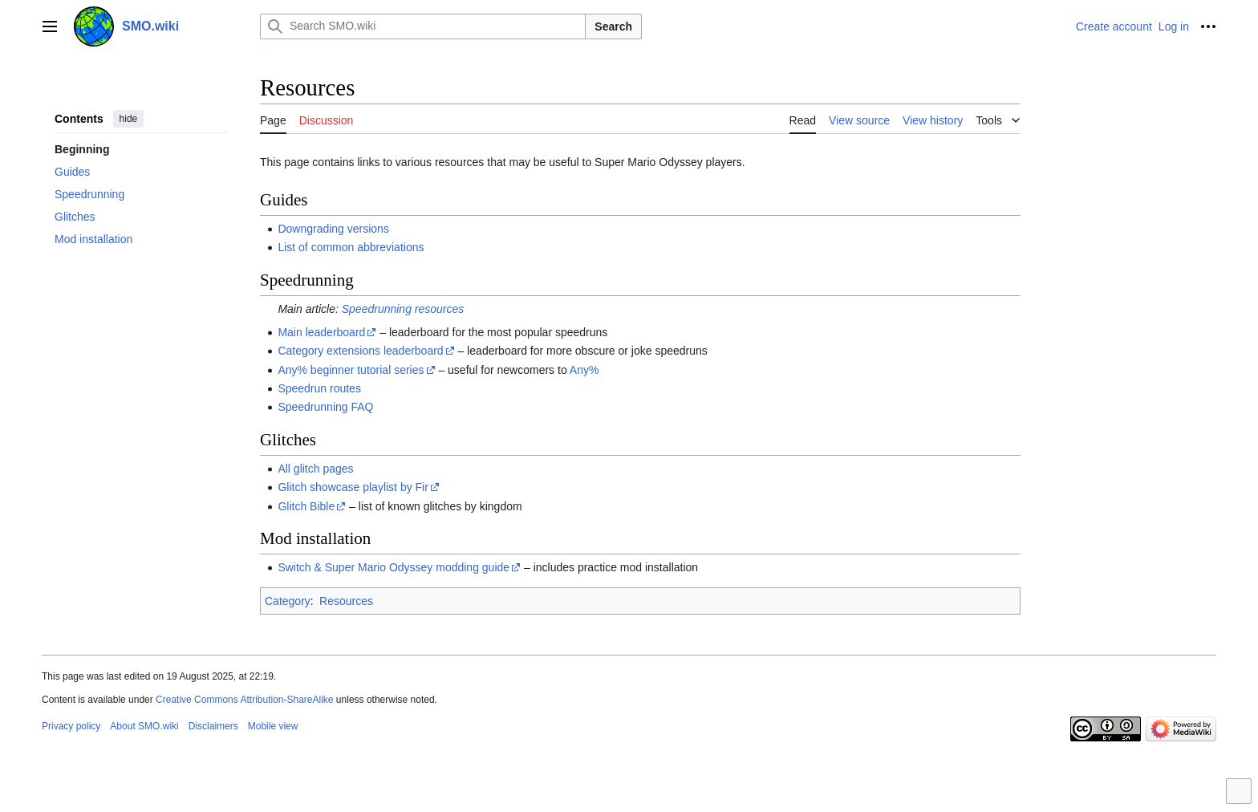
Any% (584, 369)
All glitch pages (315, 468)
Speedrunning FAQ (325, 406)
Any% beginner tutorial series (351, 369)
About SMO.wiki (144, 726)
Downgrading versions (333, 228)
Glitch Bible (306, 506)
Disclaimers (213, 726)
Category (287, 601)
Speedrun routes (319, 388)
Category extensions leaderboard (360, 350)
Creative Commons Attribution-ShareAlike (244, 699)
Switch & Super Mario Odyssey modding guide (393, 567)
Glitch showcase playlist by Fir (353, 487)
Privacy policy (71, 726)
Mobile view (273, 726)
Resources (346, 601)
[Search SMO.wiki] (423, 26)
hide (129, 118)
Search (613, 26)
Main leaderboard (321, 332)
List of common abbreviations (351, 247)
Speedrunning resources (403, 308)
